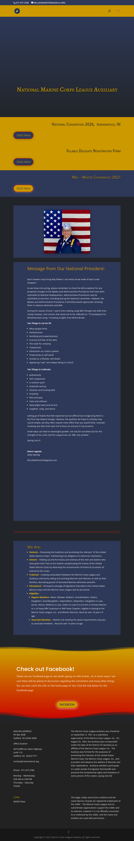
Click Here (23, 135)
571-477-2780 (22, 2)
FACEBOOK (67, 704)
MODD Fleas (19, 801)
